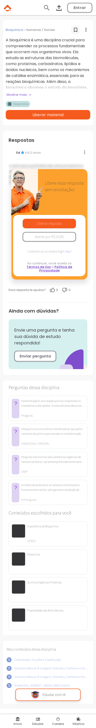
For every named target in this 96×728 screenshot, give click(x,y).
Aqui (68, 251)
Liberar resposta (49, 223)
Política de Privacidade (55, 269)
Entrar (80, 7)
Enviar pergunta (35, 356)
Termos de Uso (39, 267)
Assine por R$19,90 (49, 236)
